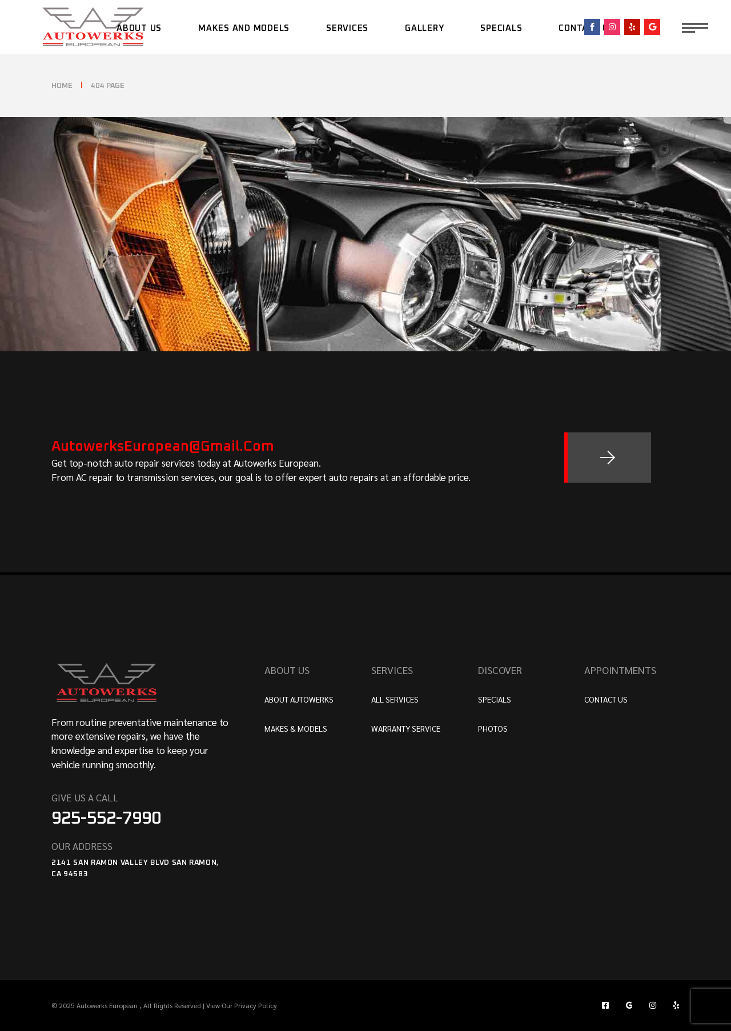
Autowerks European (108, 1005)
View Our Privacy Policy (240, 1005)
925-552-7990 (106, 818)
